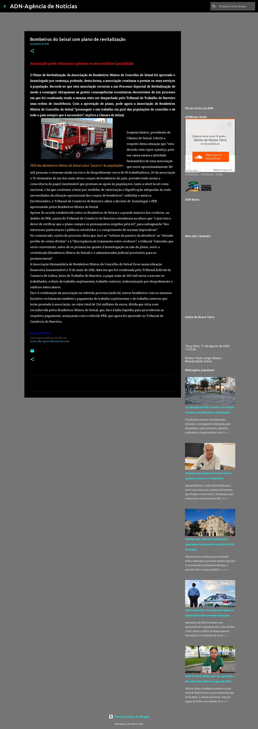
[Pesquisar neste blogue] (236, 6)
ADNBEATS (192, 174)
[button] (32, 51)
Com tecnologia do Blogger (129, 716)
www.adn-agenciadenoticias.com (49, 341)
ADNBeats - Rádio (212, 174)
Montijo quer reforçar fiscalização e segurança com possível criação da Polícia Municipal (209, 544)
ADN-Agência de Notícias (43, 6)
